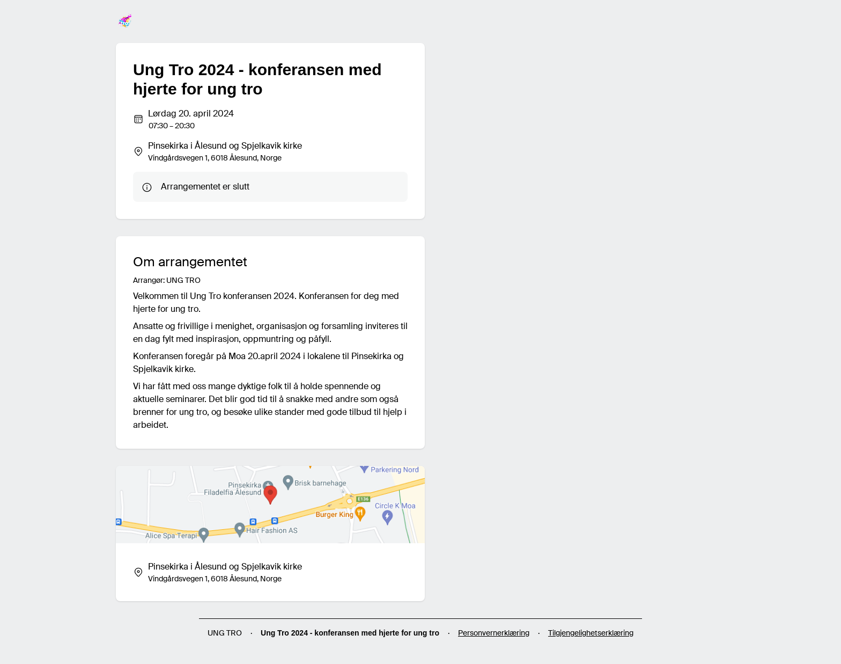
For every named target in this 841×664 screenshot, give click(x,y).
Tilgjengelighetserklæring (590, 633)
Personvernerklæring (493, 633)
